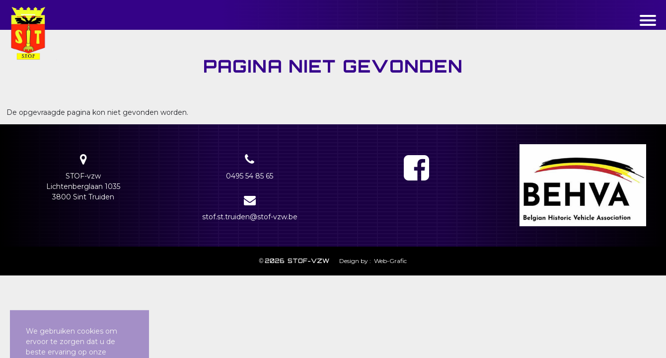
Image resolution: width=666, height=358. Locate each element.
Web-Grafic (389, 261)
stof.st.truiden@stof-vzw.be (249, 216)
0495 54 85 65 (249, 176)
